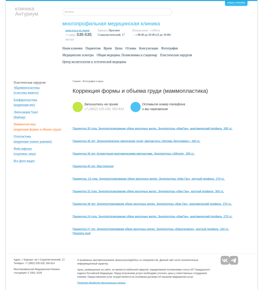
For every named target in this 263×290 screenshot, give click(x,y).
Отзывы (130, 48)
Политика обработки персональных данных (101, 282)
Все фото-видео (24, 161)
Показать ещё (82, 233)
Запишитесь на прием (101, 104)
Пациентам (93, 48)
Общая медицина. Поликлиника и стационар (127, 55)
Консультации (148, 48)
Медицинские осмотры (78, 55)
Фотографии (169, 48)
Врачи (108, 48)
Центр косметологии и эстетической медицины (94, 61)
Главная (77, 81)
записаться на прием (77, 30)
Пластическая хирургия (176, 55)
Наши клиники (72, 48)
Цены (118, 48)
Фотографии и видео (93, 81)
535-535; (78, 34)
